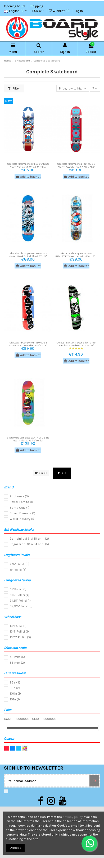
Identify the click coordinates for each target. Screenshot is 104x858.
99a (15, 688)
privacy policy (73, 817)
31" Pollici (18, 589)
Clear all (41, 473)
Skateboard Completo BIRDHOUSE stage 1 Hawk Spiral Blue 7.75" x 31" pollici (28, 256)
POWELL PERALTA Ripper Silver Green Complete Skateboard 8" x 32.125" (76, 344)
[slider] (6, 728)
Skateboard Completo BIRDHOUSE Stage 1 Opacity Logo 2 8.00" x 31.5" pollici (76, 166)
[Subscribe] (94, 780)
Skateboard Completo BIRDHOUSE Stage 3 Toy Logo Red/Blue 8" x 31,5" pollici (28, 345)
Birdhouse (19, 496)
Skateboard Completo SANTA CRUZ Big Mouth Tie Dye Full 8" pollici (28, 439)
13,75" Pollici (20, 637)
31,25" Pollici (20, 600)
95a (15, 682)
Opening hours (15, 6)
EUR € (38, 11)
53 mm (17, 662)
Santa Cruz (19, 508)
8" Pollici (18, 570)
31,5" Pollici (19, 595)
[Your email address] (47, 780)
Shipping (36, 6)
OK (61, 473)
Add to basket (27, 176)
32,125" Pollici (21, 606)
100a (15, 693)
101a (15, 699)
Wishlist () (59, 11)
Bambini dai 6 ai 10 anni (29, 538)
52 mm (17, 657)
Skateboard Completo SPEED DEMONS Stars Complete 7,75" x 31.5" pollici (28, 165)
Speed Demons (22, 513)
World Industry (22, 519)
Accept (15, 848)
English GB (15, 11)
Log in (79, 11)
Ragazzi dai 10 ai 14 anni (29, 544)
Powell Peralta (21, 502)
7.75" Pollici (19, 564)
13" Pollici (18, 626)
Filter (14, 88)
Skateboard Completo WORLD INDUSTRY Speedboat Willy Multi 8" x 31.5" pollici (76, 256)
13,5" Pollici (19, 631)
